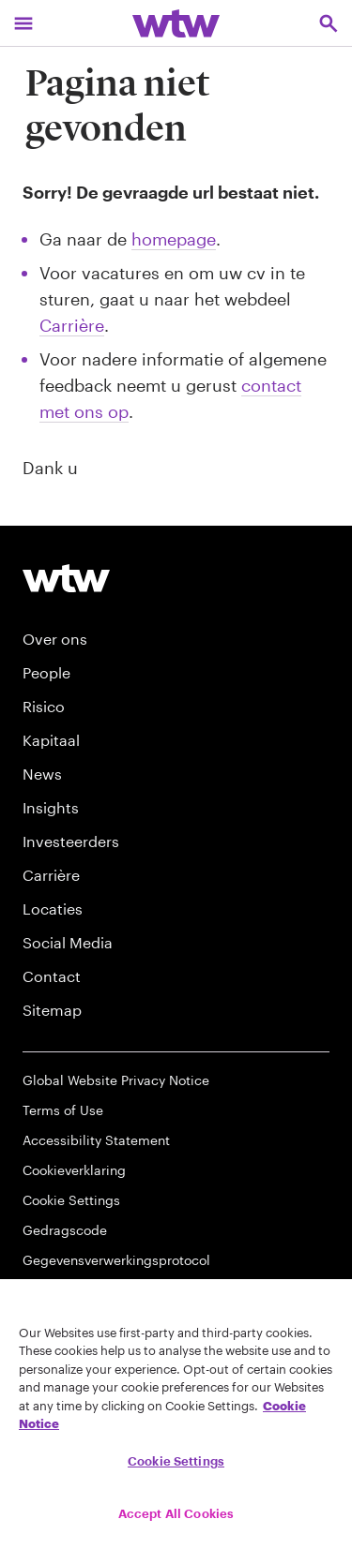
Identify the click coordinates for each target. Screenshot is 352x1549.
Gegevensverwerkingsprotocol (116, 1260)
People (46, 672)
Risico (44, 706)
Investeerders (71, 841)
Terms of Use (63, 1110)
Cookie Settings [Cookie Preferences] (71, 1200)
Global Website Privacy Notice (116, 1080)
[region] (176, 1414)
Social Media (68, 942)
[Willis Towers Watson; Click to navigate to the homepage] (176, 23)
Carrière (71, 325)
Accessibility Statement (96, 1140)
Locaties (53, 908)
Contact (52, 976)
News (42, 773)
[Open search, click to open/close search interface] (328, 23)
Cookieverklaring (74, 1170)
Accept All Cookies (176, 1513)
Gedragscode (65, 1230)
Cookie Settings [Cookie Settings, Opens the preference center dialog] (176, 1460)
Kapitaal (51, 740)
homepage (173, 239)
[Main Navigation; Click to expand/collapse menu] (23, 23)
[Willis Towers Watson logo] (66, 577)
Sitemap (52, 1010)
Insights (51, 807)
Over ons (55, 639)
